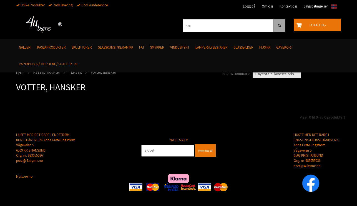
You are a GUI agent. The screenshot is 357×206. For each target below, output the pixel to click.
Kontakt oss (288, 6)
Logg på (249, 6)
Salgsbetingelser (316, 6)
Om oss (267, 6)
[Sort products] (277, 73)
